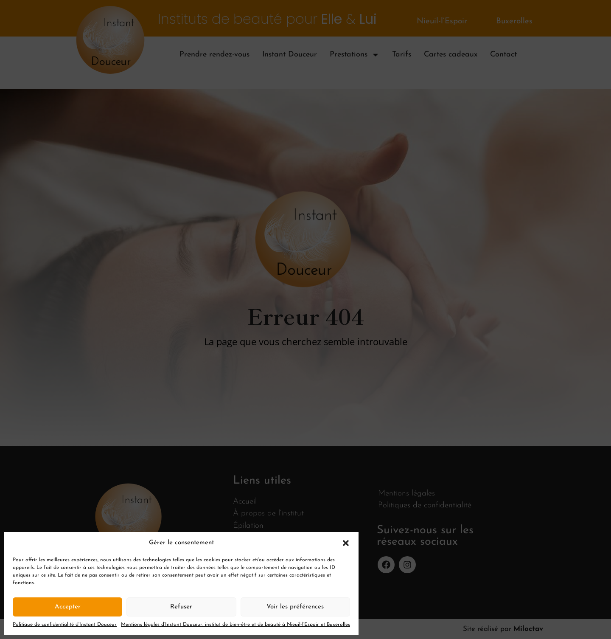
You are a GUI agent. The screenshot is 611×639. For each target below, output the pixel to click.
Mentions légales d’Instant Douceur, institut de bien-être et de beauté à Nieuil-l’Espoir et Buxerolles (235, 624)
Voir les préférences (295, 607)
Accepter (68, 607)
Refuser (181, 607)
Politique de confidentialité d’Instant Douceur (65, 624)
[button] (346, 543)
